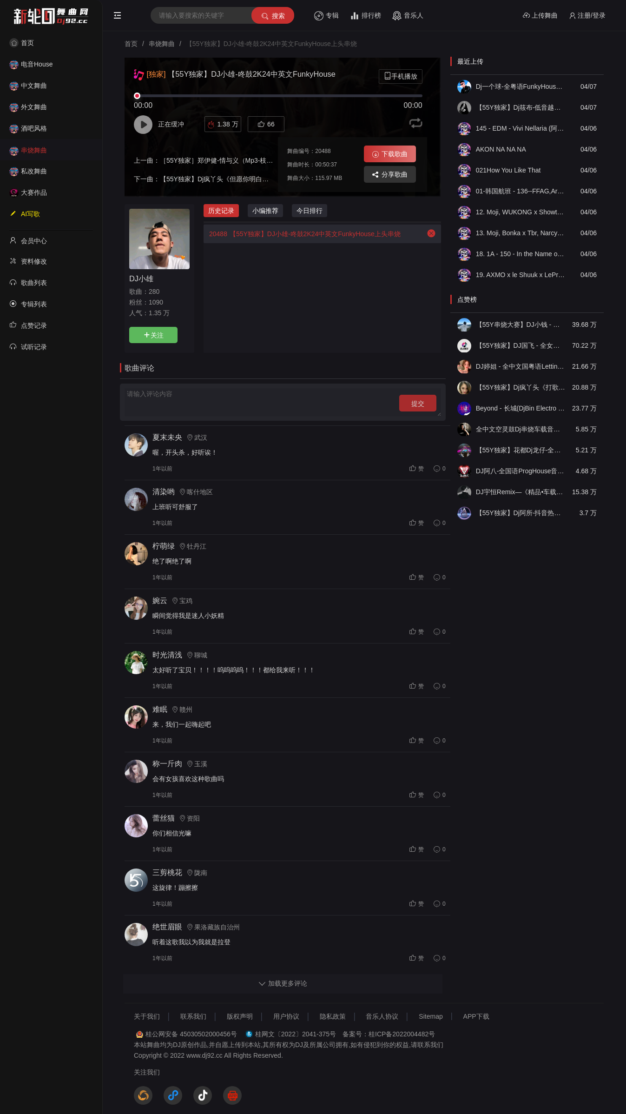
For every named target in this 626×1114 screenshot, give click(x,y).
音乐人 (407, 15)
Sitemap (430, 1016)
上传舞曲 (540, 16)
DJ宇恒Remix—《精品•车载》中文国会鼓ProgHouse (520, 492)
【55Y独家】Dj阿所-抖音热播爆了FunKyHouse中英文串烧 (520, 513)
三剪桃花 (167, 872)
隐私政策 (333, 1016)
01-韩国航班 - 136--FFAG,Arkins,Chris (520, 191)
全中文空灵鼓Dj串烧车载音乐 (520, 429)
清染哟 (163, 492)
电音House (31, 64)
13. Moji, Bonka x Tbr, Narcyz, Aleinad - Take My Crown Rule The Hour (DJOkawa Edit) (520, 233)
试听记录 (28, 346)
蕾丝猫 (163, 818)
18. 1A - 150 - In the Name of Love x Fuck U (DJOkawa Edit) (520, 254)
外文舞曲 (28, 107)
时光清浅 (167, 655)
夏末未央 (167, 437)
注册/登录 (587, 16)
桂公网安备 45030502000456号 (191, 1034)
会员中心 (28, 240)
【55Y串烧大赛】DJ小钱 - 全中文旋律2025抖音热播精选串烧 (520, 324)
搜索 (272, 16)
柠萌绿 (163, 546)
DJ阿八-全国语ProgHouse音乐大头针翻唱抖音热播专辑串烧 (520, 471)
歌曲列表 (28, 282)
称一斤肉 (167, 764)
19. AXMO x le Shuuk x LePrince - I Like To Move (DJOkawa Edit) (520, 274)
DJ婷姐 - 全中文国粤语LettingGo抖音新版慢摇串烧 (520, 366)
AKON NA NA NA (501, 149)
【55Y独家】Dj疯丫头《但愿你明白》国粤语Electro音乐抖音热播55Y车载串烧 (272, 179)
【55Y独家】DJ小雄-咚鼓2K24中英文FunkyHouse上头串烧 (302, 234)
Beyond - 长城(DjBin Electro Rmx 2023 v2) (520, 408)
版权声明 (240, 1016)
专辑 (326, 15)
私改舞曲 (28, 171)
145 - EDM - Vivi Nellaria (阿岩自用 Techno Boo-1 (520, 128)
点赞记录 (28, 325)
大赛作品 (28, 192)
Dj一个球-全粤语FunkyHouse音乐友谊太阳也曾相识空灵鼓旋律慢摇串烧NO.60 (520, 86)
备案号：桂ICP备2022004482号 (389, 1034)
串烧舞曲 (28, 150)
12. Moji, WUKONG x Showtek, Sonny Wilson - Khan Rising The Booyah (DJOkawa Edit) (520, 212)
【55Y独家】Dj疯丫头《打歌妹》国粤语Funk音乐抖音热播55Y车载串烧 (520, 387)
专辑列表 (28, 303)
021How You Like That (508, 170)
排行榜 (365, 15)
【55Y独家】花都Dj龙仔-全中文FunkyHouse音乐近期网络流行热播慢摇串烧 (520, 450)
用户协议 (286, 1016)
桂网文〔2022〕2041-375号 (295, 1034)
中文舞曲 (28, 85)
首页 (21, 42)
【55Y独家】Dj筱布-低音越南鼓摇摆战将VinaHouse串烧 (520, 107)
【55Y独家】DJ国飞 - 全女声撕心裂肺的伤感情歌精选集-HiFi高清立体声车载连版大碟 (520, 345)
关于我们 (147, 1016)
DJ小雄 (141, 278)
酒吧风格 (28, 128)
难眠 (159, 709)
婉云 (159, 600)
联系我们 (193, 1016)
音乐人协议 (382, 1016)
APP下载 (476, 1016)
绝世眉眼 (167, 927)
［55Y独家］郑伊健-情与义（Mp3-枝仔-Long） (228, 160)
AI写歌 (24, 213)
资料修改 (28, 260)
